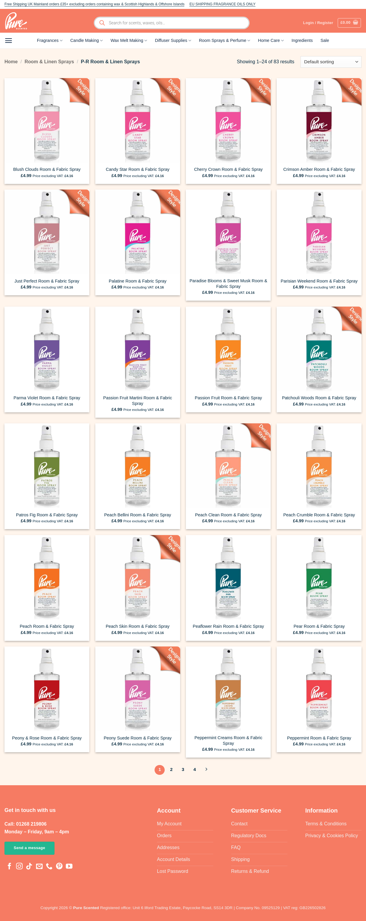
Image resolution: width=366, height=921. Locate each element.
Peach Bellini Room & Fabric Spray (137, 514)
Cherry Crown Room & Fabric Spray (228, 169)
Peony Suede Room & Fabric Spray (138, 738)
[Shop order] (331, 62)
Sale (324, 40)
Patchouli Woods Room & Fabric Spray (319, 397)
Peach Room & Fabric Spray (47, 626)
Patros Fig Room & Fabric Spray (47, 514)
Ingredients (302, 40)
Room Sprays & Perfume (224, 40)
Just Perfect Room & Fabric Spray (47, 281)
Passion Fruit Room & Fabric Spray (228, 397)
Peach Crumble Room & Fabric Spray (319, 514)
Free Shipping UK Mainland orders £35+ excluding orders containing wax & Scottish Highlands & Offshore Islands (94, 4)
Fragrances (50, 40)
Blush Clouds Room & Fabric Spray (46, 169)
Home (11, 61)
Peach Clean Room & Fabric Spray (228, 514)
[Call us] (49, 866)
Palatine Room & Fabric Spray (137, 281)
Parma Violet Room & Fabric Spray (47, 397)
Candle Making (86, 40)
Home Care (271, 40)
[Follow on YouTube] (69, 866)
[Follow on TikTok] (29, 866)
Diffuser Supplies (173, 40)
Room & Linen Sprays (49, 61)
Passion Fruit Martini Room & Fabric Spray (137, 400)
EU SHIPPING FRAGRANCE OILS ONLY (222, 4)
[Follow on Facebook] (9, 866)
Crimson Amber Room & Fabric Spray (319, 169)
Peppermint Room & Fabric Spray (319, 738)
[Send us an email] (39, 866)
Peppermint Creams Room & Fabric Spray (228, 740)
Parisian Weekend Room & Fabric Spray (319, 281)
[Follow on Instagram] (19, 866)
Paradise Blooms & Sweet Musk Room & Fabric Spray (228, 283)
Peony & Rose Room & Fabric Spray (47, 738)
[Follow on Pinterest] (59, 866)
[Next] (206, 770)
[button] (349, 23)
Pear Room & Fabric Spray (319, 626)
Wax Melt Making (128, 40)
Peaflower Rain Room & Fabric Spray (228, 626)
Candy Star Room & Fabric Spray (137, 169)
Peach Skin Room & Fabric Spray (137, 626)
